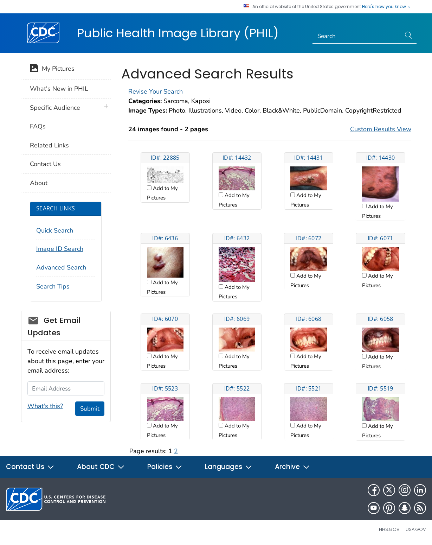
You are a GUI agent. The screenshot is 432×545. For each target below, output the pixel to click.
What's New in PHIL (59, 88)
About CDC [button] (101, 466)
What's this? (45, 406)
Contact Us (45, 164)
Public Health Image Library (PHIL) (178, 33)
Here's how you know (386, 6)
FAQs (38, 126)
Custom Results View (380, 129)
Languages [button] (228, 466)
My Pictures (52, 69)
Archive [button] (292, 466)
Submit (89, 409)
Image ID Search (59, 249)
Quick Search (54, 230)
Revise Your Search (155, 91)
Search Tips (53, 286)
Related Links (49, 145)
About (38, 183)
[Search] (356, 36)
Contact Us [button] (30, 466)
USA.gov (416, 529)
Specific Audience (55, 107)
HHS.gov (389, 529)
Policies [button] (164, 466)
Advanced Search (61, 267)
